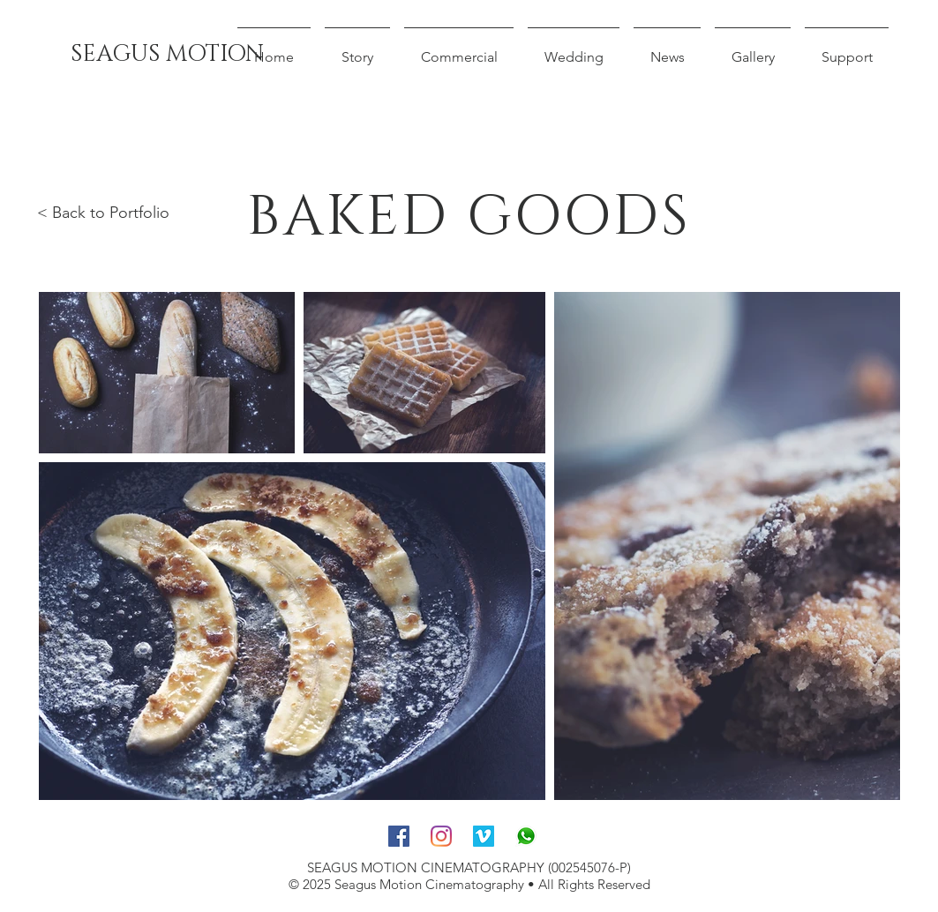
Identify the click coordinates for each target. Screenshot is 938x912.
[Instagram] (441, 836)
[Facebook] (398, 836)
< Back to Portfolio (103, 212)
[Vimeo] (483, 836)
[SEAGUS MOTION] (167, 54)
